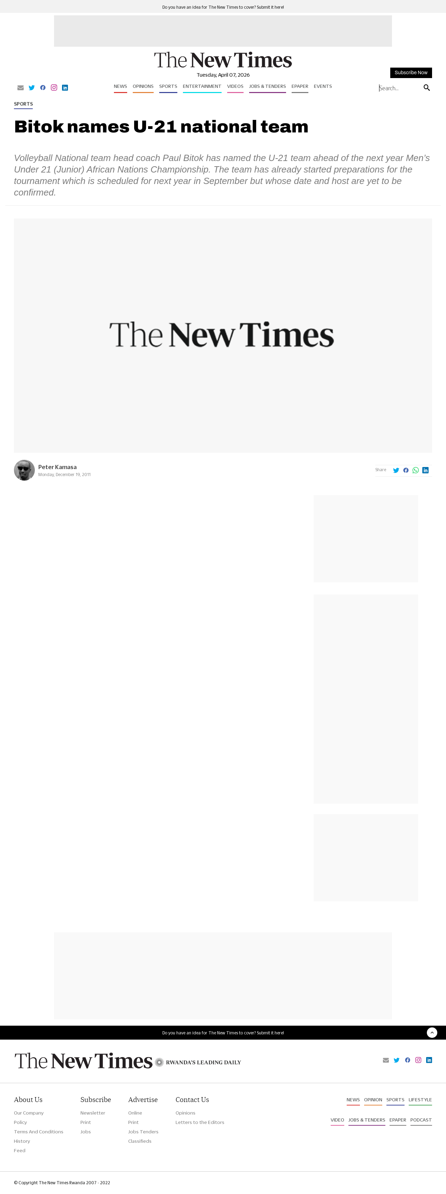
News (120, 86)
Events (323, 86)
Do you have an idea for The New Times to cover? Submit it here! (223, 7)
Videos (235, 86)
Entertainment (202, 86)
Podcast (421, 1120)
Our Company (29, 1113)
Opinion (373, 1099)
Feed (19, 1150)
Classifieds (140, 1141)
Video (337, 1120)
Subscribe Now (411, 72)
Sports (168, 86)
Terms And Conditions (38, 1131)
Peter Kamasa (57, 467)
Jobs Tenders (143, 1131)
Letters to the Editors (200, 1122)
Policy (20, 1122)
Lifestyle (420, 1099)
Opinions (143, 86)
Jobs (85, 1131)
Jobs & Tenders (267, 86)
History (22, 1141)
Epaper (300, 86)
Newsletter (92, 1113)
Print (85, 1122)
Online (135, 1113)
